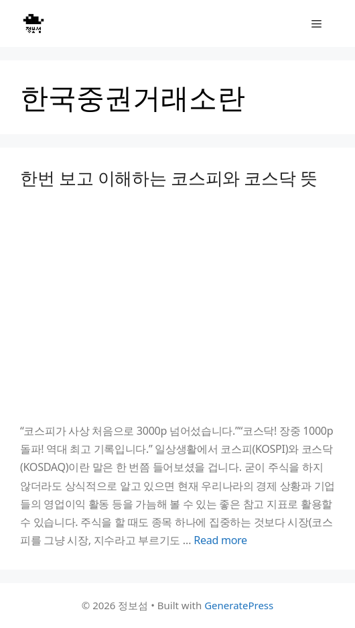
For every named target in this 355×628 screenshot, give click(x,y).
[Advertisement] (177, 305)
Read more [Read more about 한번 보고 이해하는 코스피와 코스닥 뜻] (220, 540)
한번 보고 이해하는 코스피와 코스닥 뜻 (168, 177)
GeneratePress (238, 605)
